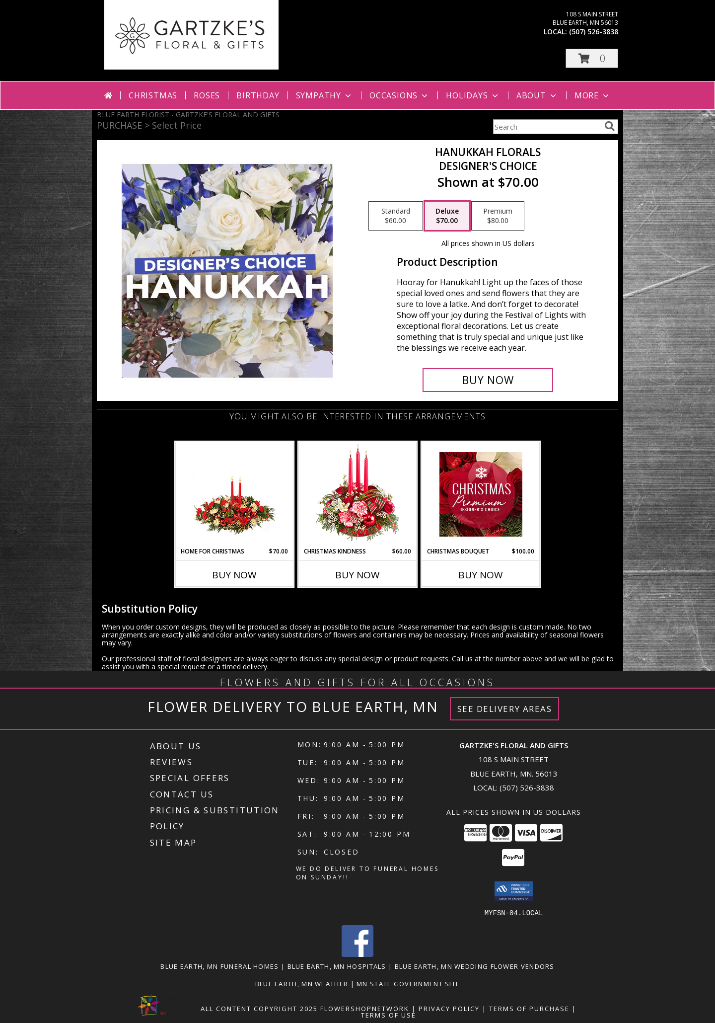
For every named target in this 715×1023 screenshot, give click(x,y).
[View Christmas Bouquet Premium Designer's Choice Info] (480, 494)
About (537, 95)
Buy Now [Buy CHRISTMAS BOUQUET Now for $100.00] (480, 574)
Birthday (257, 95)
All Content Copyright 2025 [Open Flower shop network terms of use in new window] (259, 1008)
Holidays (473, 95)
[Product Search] (547, 127)
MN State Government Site (408, 983)
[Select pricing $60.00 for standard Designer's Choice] (396, 216)
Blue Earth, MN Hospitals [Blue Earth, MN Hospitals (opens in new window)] (336, 965)
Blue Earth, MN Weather (302, 983)
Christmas (153, 95)
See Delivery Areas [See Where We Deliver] (504, 708)
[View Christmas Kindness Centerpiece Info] (357, 494)
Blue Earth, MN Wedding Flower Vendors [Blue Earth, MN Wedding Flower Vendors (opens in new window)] (475, 965)
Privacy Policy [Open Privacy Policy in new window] (449, 1008)
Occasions (399, 95)
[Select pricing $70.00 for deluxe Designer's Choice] (447, 216)
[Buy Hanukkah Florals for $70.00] (488, 380)
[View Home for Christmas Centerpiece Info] (234, 494)
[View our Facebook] (357, 953)
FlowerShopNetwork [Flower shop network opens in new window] (364, 1008)
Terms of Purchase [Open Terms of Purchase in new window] (529, 1008)
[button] (592, 58)
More (592, 95)
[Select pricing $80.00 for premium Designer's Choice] (498, 216)
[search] (610, 126)
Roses (207, 95)
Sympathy (324, 95)
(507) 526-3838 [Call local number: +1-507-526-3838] (593, 31)
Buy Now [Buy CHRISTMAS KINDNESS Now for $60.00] (357, 574)
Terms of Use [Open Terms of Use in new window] (388, 1014)
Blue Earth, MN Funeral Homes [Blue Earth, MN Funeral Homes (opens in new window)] (219, 965)
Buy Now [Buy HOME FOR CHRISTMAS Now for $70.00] (234, 574)
